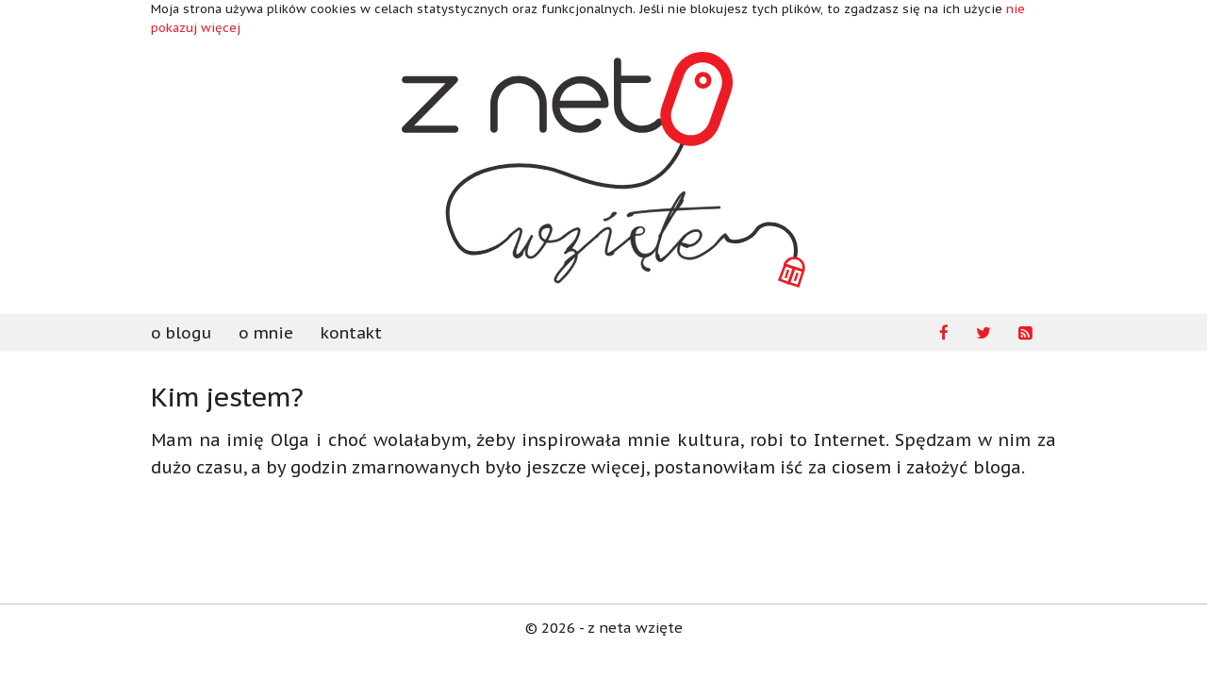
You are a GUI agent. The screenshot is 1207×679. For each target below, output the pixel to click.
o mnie (266, 333)
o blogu (181, 333)
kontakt (351, 333)
